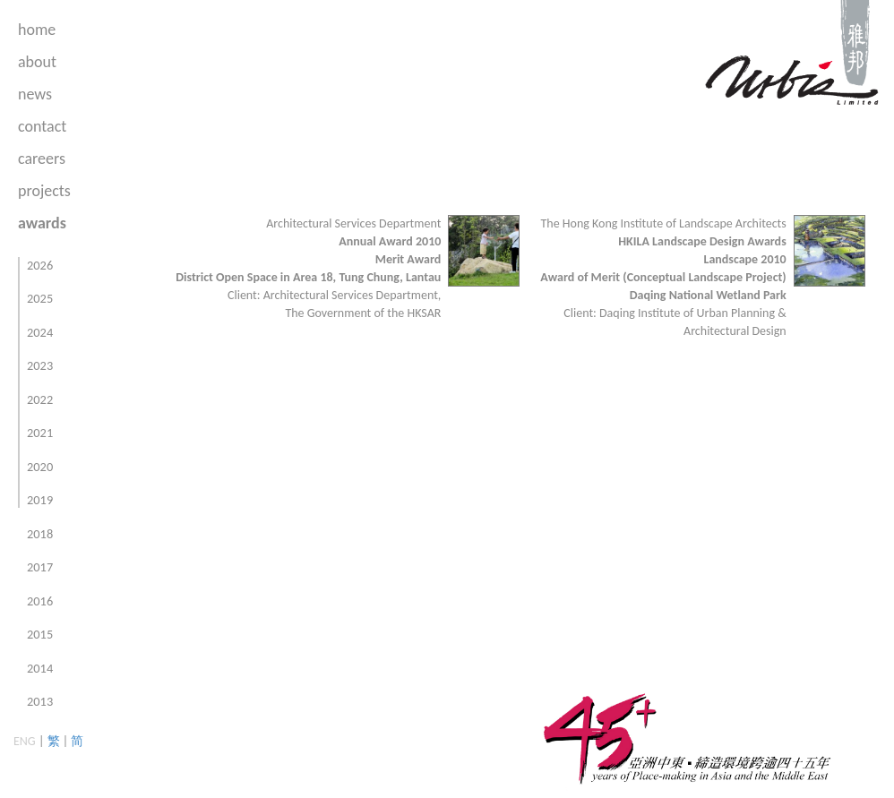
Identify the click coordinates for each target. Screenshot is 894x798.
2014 (40, 668)
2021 (40, 433)
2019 (40, 500)
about (37, 62)
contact (42, 126)
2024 (40, 332)
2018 (40, 534)
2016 (40, 601)
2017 (40, 567)
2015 (40, 634)
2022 (40, 399)
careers (41, 158)
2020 (40, 467)
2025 (40, 298)
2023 (40, 365)
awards (42, 223)
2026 (40, 265)
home (37, 29)
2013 (40, 701)
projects (44, 191)
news (35, 94)
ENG (24, 741)
